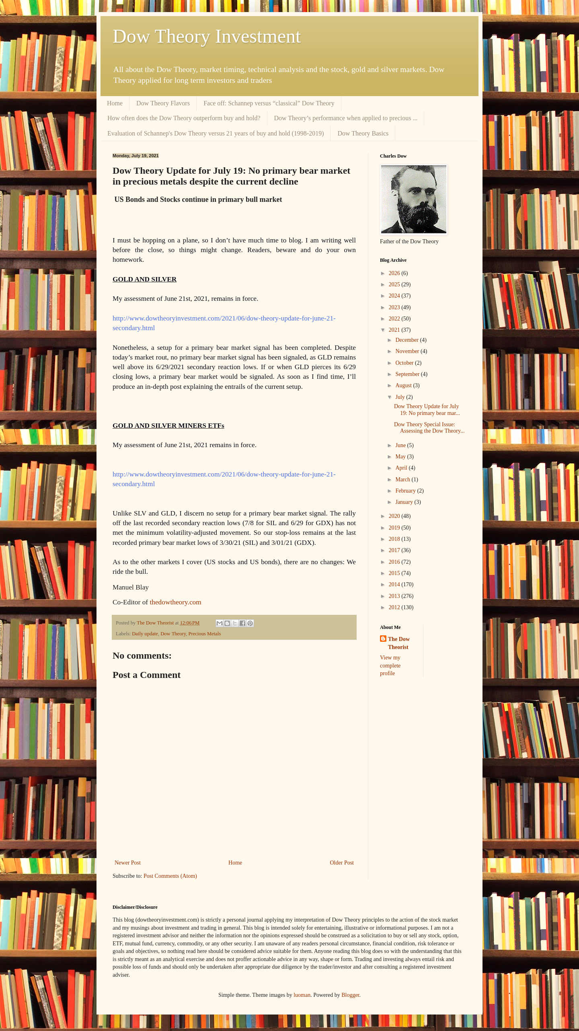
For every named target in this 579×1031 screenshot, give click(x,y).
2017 (395, 550)
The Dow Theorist (399, 643)
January (404, 502)
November (408, 351)
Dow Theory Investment (207, 36)
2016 (395, 562)
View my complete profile (390, 665)
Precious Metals (204, 634)
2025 (395, 284)
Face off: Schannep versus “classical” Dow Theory (269, 103)
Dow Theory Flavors (163, 103)
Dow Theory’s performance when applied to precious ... (346, 118)
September (408, 374)
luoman (302, 995)
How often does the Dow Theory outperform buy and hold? (184, 118)
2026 (395, 273)
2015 (395, 573)
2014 (395, 584)
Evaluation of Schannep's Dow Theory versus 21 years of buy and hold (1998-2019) (215, 133)
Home (115, 103)
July (400, 397)
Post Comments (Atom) (170, 876)
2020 (395, 516)
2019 (395, 528)
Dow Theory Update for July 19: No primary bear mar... (427, 409)
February (406, 491)
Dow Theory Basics (362, 133)
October (405, 363)
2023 (395, 307)
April (402, 468)
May (401, 457)
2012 (395, 607)
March (403, 479)
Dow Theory (173, 634)
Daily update (145, 634)
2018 (395, 539)
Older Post (342, 863)
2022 (395, 319)
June (401, 445)
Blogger (350, 995)
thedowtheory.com (175, 602)
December (407, 340)
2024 (395, 296)
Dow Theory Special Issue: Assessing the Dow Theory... (429, 427)
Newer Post (128, 863)
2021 (395, 330)
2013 (395, 596)
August (404, 385)
